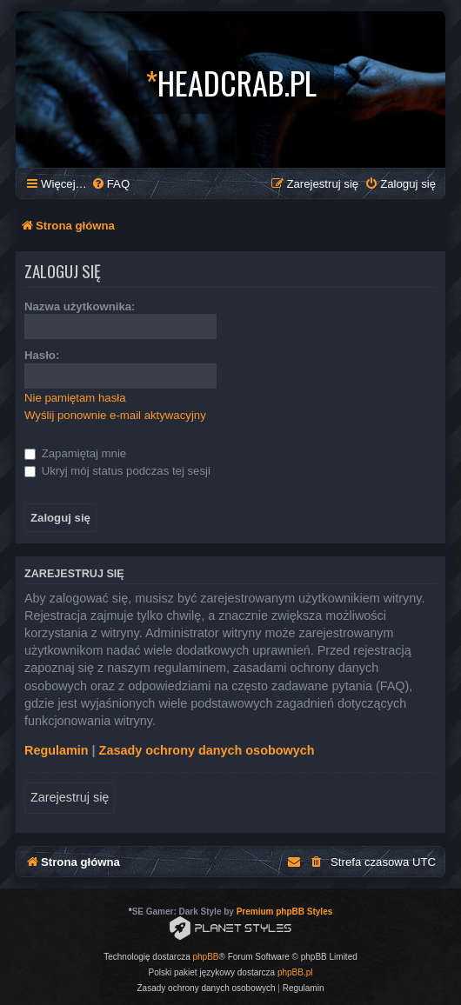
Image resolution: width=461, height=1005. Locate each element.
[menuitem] (110, 183)
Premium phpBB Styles (285, 911)
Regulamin (56, 750)
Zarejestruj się (69, 797)
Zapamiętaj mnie (75, 453)
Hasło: (41, 355)
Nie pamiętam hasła (75, 397)
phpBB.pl (295, 972)
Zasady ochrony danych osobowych (207, 750)
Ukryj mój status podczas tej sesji (117, 470)
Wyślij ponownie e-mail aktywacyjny (115, 415)
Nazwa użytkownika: (80, 306)
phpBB (206, 957)
